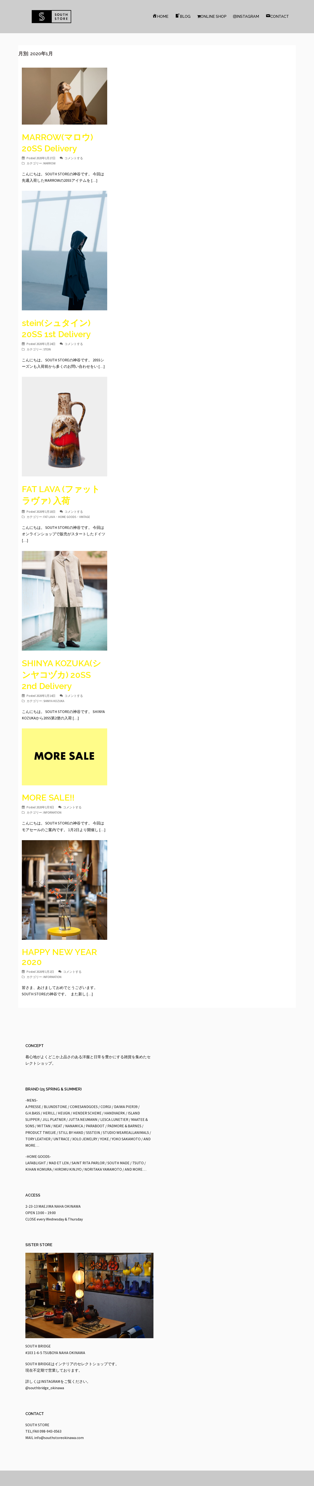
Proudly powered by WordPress (47, 1478)
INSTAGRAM (246, 16)
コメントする (74, 158)
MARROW (49, 163)
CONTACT (277, 16)
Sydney (92, 1478)
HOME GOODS (67, 517)
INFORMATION (52, 813)
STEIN (47, 349)
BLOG (182, 16)
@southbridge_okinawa (44, 1387)
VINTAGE (84, 517)
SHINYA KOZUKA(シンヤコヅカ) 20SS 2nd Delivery (61, 674)
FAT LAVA (49, 517)
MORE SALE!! (48, 797)
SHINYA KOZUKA (53, 701)
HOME (160, 16)
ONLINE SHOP (211, 16)
